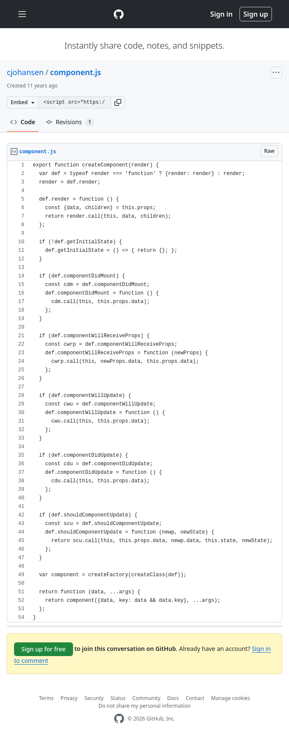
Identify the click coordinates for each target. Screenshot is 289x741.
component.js (75, 72)
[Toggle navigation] (22, 14)
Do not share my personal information (145, 705)
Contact (195, 698)
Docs (173, 698)
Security (94, 698)
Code (22, 122)
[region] (144, 391)
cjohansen (25, 72)
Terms (46, 698)
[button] (118, 102)
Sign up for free (43, 649)
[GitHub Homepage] (119, 718)
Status (118, 698)
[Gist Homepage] (119, 14)
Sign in (221, 14)
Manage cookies (230, 698)
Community (146, 698)
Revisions (70, 122)
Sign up (255, 14)
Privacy (69, 698)
